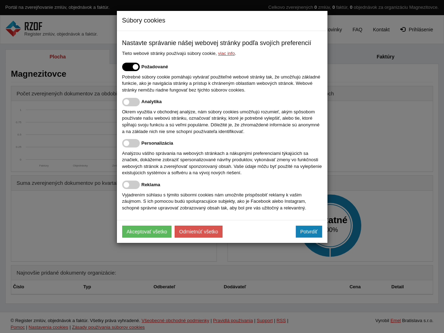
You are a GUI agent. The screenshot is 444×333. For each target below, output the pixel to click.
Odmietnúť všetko (198, 231)
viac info (226, 53)
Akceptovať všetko (147, 231)
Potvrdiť (309, 231)
